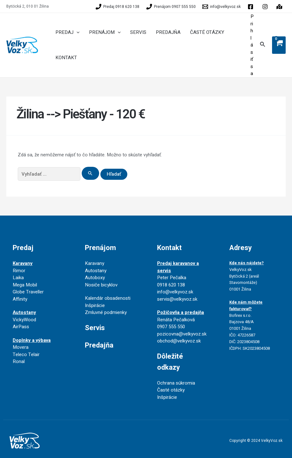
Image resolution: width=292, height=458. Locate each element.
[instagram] (280, 6)
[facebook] (251, 6)
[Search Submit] (90, 173)
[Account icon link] (252, 45)
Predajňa (99, 345)
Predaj (23, 248)
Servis (95, 328)
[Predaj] (117, 6)
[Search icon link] (263, 45)
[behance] (266, 6)
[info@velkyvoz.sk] (222, 6)
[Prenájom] (171, 6)
